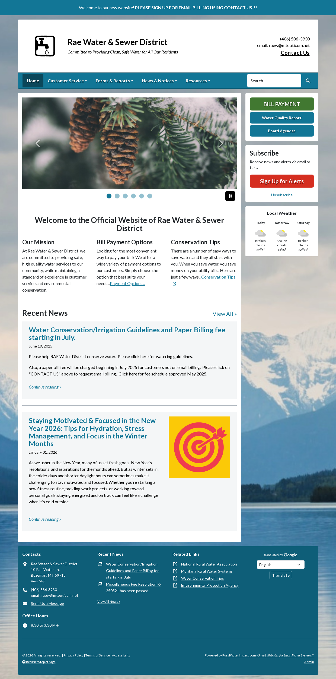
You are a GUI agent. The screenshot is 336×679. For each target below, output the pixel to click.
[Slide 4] (141, 196)
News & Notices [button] (158, 80)
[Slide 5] (150, 196)
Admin (309, 662)
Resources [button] (196, 80)
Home (33, 80)
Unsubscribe (282, 194)
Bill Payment (282, 104)
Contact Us (295, 52)
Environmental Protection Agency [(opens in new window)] (210, 585)
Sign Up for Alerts (282, 181)
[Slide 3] (133, 196)
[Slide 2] (125, 196)
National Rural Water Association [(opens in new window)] (209, 564)
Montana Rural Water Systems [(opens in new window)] (207, 571)
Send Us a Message (47, 603)
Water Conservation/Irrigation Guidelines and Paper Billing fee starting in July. (132, 570)
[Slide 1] (117, 196)
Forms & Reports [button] (113, 80)
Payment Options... (127, 283)
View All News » (108, 601)
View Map (38, 581)
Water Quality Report (282, 117)
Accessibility (121, 655)
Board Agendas (282, 130)
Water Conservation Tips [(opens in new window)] (202, 578)
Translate (281, 575)
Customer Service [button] (66, 80)
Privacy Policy (73, 655)
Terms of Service (97, 655)
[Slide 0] (109, 196)
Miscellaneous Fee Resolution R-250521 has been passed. (133, 587)
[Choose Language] (281, 564)
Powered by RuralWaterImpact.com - (259, 655)
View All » (225, 313)
